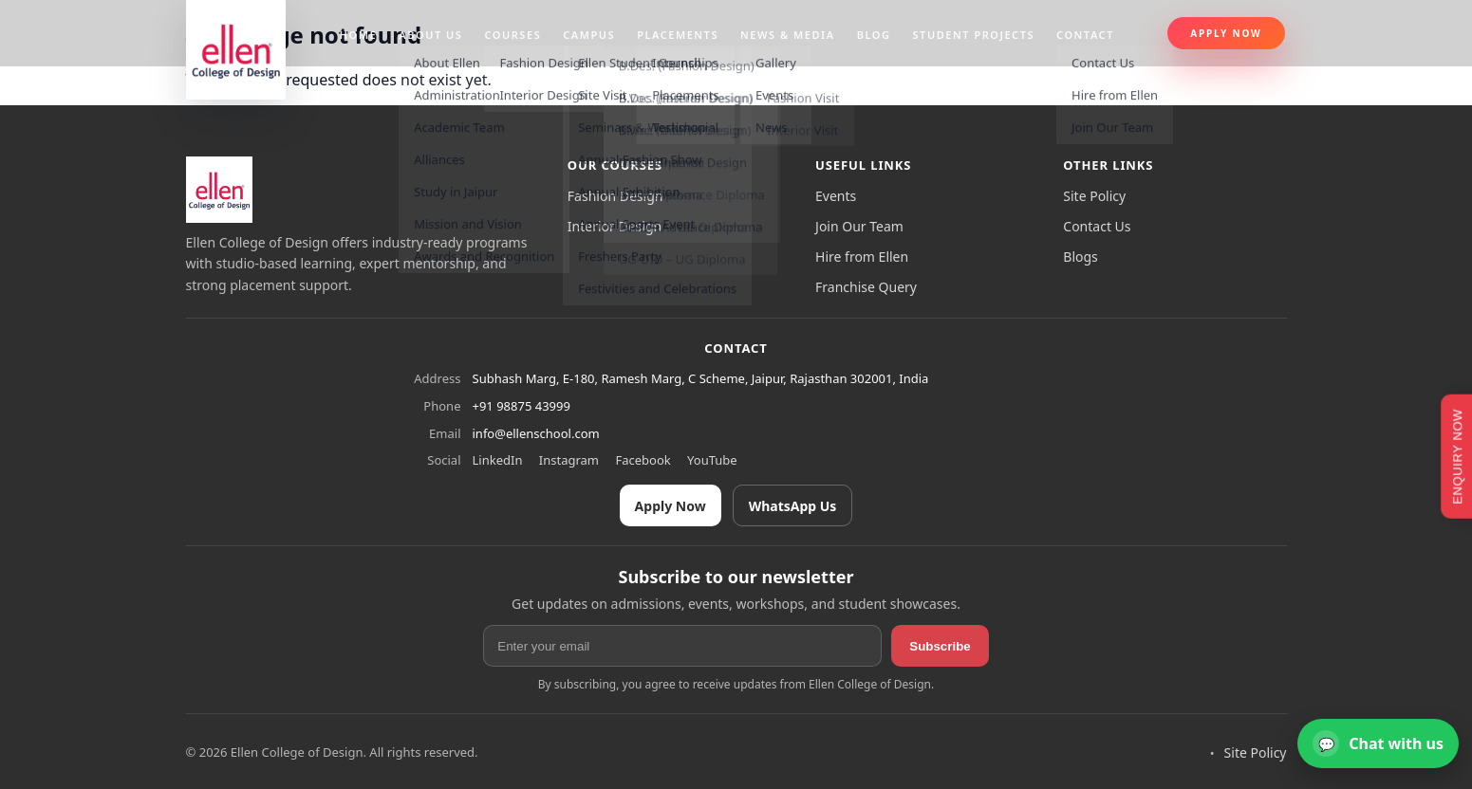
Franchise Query (866, 287)
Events (835, 196)
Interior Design (614, 226)
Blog (874, 35)
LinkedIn (498, 459)
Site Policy (1094, 196)
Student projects (974, 35)
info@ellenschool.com (536, 433)
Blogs (1080, 257)
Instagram (569, 459)
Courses (512, 35)
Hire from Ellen (861, 257)
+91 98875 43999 (521, 405)
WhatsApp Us (793, 506)
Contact (1085, 35)
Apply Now (1225, 33)
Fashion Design (615, 196)
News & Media (787, 35)
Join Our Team (859, 226)
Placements (677, 35)
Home (359, 35)
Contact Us (1096, 226)
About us (430, 35)
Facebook (642, 459)
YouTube (712, 459)
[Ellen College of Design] (219, 189)
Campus (589, 35)
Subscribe (939, 646)
